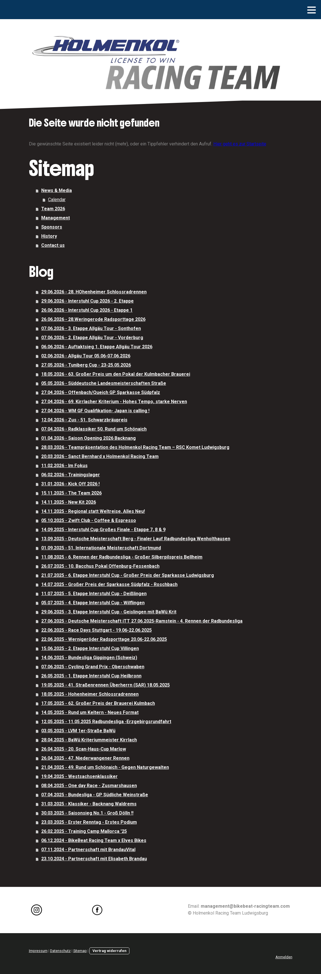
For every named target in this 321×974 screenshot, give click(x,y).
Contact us (53, 245)
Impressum (38, 951)
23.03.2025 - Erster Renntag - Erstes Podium (89, 822)
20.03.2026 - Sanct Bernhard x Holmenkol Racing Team (100, 456)
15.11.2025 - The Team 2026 (71, 493)
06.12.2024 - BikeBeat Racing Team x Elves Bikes (93, 840)
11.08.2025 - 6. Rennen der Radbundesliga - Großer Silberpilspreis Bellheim (121, 557)
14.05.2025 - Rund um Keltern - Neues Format (90, 712)
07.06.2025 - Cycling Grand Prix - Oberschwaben (92, 666)
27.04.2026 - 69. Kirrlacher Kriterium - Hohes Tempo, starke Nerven (114, 401)
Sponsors (51, 227)
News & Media (56, 190)
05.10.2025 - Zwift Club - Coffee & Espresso (88, 520)
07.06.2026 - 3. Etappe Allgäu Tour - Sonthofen (91, 328)
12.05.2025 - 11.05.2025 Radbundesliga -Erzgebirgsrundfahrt (106, 721)
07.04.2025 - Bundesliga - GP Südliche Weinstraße (94, 794)
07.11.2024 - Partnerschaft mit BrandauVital (88, 849)
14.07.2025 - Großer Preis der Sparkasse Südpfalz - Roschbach (109, 584)
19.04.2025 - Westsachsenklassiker (79, 776)
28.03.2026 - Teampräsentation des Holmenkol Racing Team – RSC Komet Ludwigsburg (135, 447)
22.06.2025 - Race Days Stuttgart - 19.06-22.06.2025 (96, 630)
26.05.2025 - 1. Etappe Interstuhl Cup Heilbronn (91, 676)
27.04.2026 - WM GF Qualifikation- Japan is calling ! (95, 410)
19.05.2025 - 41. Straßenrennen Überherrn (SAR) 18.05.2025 (105, 685)
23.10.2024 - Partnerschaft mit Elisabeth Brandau (94, 858)
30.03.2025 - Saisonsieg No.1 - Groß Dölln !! (87, 813)
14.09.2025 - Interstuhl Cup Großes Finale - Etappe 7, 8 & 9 (103, 529)
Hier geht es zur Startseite (239, 144)
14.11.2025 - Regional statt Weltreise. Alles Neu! (93, 511)
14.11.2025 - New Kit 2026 (68, 502)
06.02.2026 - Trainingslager (70, 474)
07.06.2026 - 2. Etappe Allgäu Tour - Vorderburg (92, 337)
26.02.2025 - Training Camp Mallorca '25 (84, 831)
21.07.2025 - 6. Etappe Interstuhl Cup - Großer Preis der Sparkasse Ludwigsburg (127, 575)
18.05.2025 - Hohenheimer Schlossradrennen (90, 694)
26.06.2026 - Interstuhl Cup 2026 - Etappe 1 (87, 310)
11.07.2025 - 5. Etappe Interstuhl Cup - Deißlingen (94, 593)
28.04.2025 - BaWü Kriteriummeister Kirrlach (89, 740)
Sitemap (80, 951)
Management (55, 218)
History (49, 236)
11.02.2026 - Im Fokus (64, 465)
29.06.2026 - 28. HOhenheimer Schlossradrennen (94, 292)
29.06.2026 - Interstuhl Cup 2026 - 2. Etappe (87, 301)
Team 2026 (53, 208)
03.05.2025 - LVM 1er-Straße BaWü (78, 730)
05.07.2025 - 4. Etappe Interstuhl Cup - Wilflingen (93, 602)
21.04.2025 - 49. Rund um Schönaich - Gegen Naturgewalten (105, 767)
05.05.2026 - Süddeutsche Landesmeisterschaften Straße (103, 383)
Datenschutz (60, 951)
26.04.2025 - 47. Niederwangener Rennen (85, 758)
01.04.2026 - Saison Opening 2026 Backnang (88, 438)
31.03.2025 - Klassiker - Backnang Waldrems (89, 804)
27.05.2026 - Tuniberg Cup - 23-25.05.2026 (86, 365)
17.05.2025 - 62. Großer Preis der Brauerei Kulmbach (98, 703)
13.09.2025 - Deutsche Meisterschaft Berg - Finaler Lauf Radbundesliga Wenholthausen (135, 538)
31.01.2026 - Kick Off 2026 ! (70, 484)
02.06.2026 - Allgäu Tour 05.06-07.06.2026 (85, 356)
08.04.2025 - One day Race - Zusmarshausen (89, 785)
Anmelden (283, 957)
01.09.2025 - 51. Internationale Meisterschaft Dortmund (101, 548)
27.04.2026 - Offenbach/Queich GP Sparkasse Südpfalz (100, 392)
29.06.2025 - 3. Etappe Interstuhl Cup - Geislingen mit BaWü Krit (108, 612)
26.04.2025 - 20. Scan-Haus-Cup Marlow (83, 749)
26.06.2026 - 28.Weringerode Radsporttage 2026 (93, 319)
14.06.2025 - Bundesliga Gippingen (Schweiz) (89, 657)
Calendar (57, 199)
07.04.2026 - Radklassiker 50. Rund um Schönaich (94, 429)
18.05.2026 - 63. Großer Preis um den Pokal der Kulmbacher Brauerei (115, 374)
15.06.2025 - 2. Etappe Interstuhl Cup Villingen (90, 648)
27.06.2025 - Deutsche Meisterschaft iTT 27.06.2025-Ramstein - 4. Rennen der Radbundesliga (142, 621)
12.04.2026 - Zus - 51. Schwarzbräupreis (84, 420)
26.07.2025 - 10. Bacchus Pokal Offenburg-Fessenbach (100, 566)
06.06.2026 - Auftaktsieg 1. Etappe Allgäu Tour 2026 (96, 346)
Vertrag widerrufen (109, 951)
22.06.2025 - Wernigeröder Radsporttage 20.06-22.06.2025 (104, 639)
